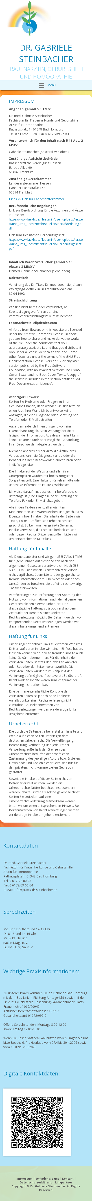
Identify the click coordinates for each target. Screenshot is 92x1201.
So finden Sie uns (47, 1178)
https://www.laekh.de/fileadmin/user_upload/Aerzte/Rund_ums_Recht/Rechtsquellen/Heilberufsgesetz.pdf (46, 244)
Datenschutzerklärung (36, 1182)
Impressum (24, 1178)
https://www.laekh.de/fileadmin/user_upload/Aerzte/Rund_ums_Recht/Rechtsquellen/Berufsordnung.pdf (46, 223)
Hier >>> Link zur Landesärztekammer (36, 199)
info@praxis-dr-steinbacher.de (35, 890)
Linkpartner (63, 1182)
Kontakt (68, 1178)
